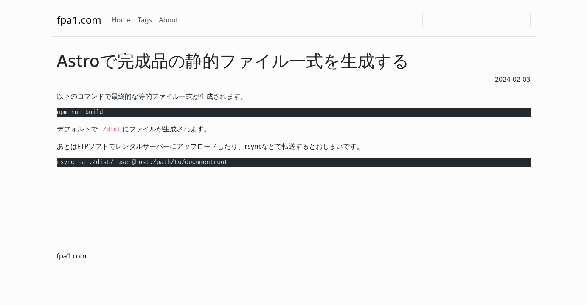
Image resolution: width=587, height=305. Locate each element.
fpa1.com (79, 20)
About (168, 20)
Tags (145, 20)
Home (121, 20)
